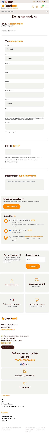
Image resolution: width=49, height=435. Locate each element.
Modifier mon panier (7, 26)
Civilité (7, 54)
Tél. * (6, 109)
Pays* (7, 100)
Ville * (7, 82)
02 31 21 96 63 (6, 343)
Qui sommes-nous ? (8, 418)
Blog (10, 1)
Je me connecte (12, 206)
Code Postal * (9, 91)
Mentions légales (7, 404)
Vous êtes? (8, 45)
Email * (7, 123)
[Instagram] (6, 2)
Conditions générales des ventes (12, 406)
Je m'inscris (32, 266)
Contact (37, 1)
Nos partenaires (6, 416)
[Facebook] (3, 2)
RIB (2, 399)
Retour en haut (8, 347)
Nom (6, 72)
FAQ (44, 1)
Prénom (7, 63)
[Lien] (27, 364)
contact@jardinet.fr (8, 329)
